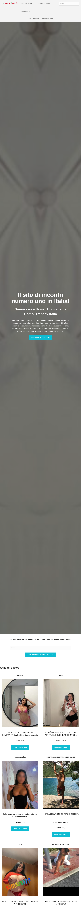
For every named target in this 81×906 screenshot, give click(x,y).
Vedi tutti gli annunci (40, 338)
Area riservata (47, 18)
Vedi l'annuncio (20, 747)
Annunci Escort (27, 4)
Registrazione (34, 18)
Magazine (25, 11)
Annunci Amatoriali (43, 4)
